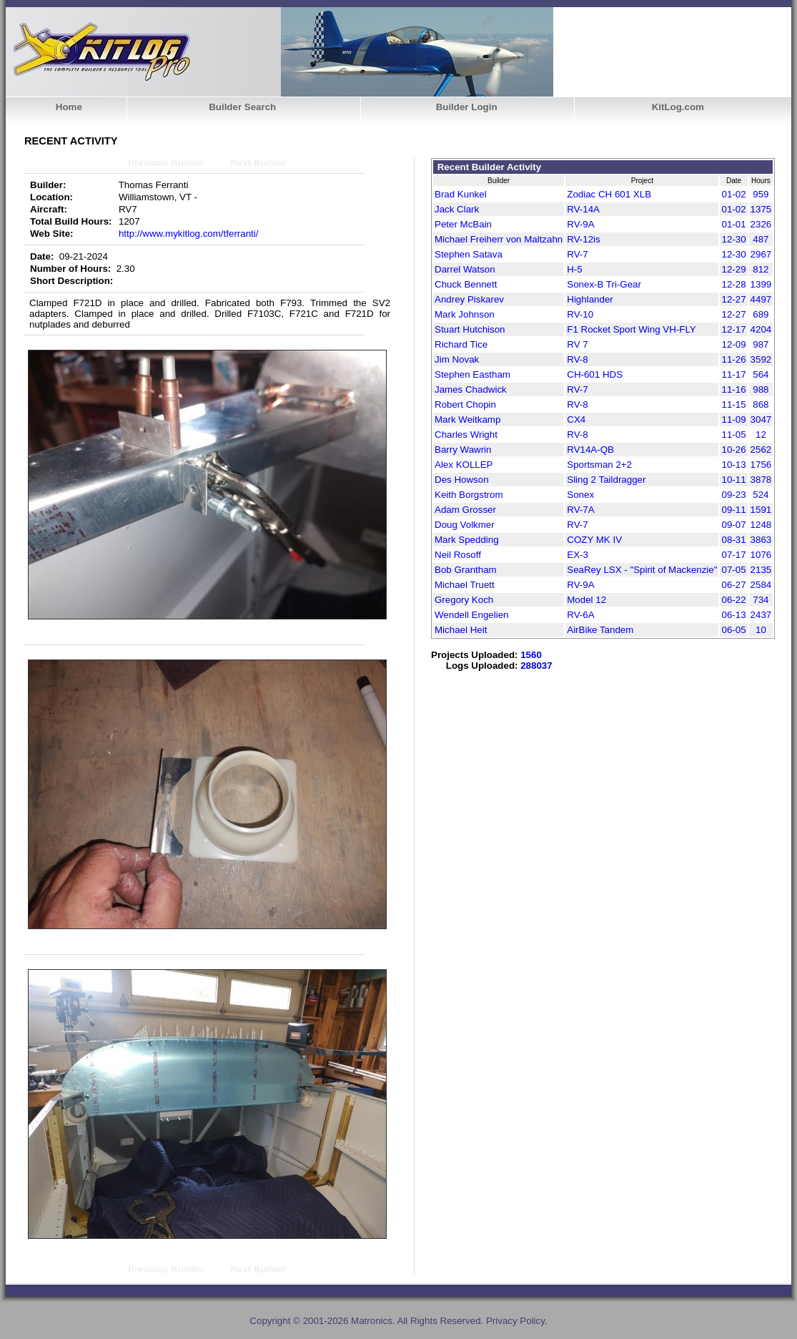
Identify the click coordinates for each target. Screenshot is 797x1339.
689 (760, 314)
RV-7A (580, 509)
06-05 (733, 629)
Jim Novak (457, 359)
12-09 (733, 344)
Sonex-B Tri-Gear (604, 284)
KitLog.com (678, 107)
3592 (761, 359)
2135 (761, 569)
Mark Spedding (467, 539)
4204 (761, 329)
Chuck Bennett (466, 284)
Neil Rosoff (458, 554)
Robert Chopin (465, 404)
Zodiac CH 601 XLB (609, 194)
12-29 (733, 269)
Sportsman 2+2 (599, 464)
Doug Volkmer (465, 524)
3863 (761, 539)
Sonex (580, 494)
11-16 (733, 389)
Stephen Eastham (472, 374)
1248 (761, 524)
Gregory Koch (464, 599)
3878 (761, 479)
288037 (536, 665)
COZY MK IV (594, 539)
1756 (761, 464)
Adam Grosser (465, 509)
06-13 (733, 614)
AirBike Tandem (600, 629)
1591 (761, 509)
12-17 (733, 329)
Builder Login (466, 107)
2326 (761, 224)
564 (760, 374)
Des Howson (462, 479)
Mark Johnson (465, 314)
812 (760, 269)
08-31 (733, 539)
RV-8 (577, 359)
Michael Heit (461, 629)
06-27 (733, 584)
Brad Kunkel (461, 194)
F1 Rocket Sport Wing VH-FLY (631, 329)
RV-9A (580, 224)
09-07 (733, 524)
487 (760, 239)
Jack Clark (457, 209)
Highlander (590, 299)
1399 (761, 284)
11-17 (733, 374)
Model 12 (586, 599)
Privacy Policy (515, 1320)
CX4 (576, 419)
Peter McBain (463, 224)
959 (760, 194)
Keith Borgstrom (469, 494)
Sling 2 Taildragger (606, 479)
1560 (531, 654)
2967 (761, 254)
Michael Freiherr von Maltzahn (499, 239)
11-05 (733, 434)
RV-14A (583, 209)
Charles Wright (466, 434)
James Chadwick (471, 389)
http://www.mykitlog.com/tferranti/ (189, 233)
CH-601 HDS (595, 374)
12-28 (733, 284)
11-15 (733, 404)
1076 (761, 554)
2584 (761, 584)
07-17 (733, 554)
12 (761, 434)
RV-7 (577, 254)
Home (69, 107)
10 (761, 629)
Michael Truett (465, 584)
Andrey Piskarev (469, 299)
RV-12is (583, 239)
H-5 (574, 269)
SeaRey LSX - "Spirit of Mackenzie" (642, 569)
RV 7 (577, 344)
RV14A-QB (590, 449)
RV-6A (580, 614)
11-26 (733, 359)
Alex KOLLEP (464, 464)
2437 (761, 614)
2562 (761, 449)
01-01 (733, 224)
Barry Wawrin (463, 449)
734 (760, 599)
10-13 (733, 464)
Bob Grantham (466, 569)
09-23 (733, 494)
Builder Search (242, 107)
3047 (761, 419)
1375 (761, 209)
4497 (761, 299)
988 (760, 389)
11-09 (733, 419)
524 (760, 494)
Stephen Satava (469, 254)
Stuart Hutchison (470, 329)
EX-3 (577, 554)
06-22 (733, 599)
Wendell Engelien (472, 614)
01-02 (733, 194)
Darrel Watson (465, 269)
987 (760, 344)
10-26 (733, 449)
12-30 (733, 239)
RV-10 (580, 314)
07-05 (733, 569)
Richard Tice (461, 344)
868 (760, 404)
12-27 (733, 299)
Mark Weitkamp (467, 419)
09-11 (733, 509)
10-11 (733, 479)
